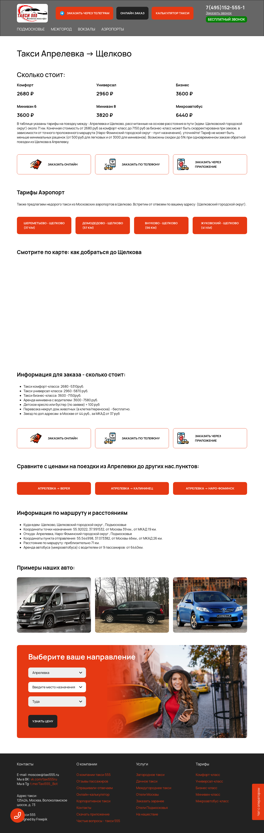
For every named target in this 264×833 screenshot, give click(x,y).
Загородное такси (150, 774)
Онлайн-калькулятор (93, 794)
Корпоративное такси (93, 801)
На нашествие (147, 814)
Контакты (84, 807)
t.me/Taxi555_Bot (44, 783)
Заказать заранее (150, 801)
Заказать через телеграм (85, 13)
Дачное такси (146, 781)
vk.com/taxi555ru (44, 779)
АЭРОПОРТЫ (112, 29)
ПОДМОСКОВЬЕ (31, 29)
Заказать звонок (219, 13)
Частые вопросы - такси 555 (98, 821)
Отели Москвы (147, 794)
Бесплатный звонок (226, 19)
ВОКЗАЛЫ (86, 29)
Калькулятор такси (172, 13)
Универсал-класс (209, 781)
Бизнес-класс (206, 788)
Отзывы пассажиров (92, 781)
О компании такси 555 (94, 774)
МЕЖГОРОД (61, 29)
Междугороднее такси (153, 788)
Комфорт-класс (208, 774)
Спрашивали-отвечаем (95, 788)
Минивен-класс (208, 794)
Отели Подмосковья (152, 807)
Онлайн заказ (132, 13)
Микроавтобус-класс (212, 801)
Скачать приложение (93, 814)
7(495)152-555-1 (225, 7)
